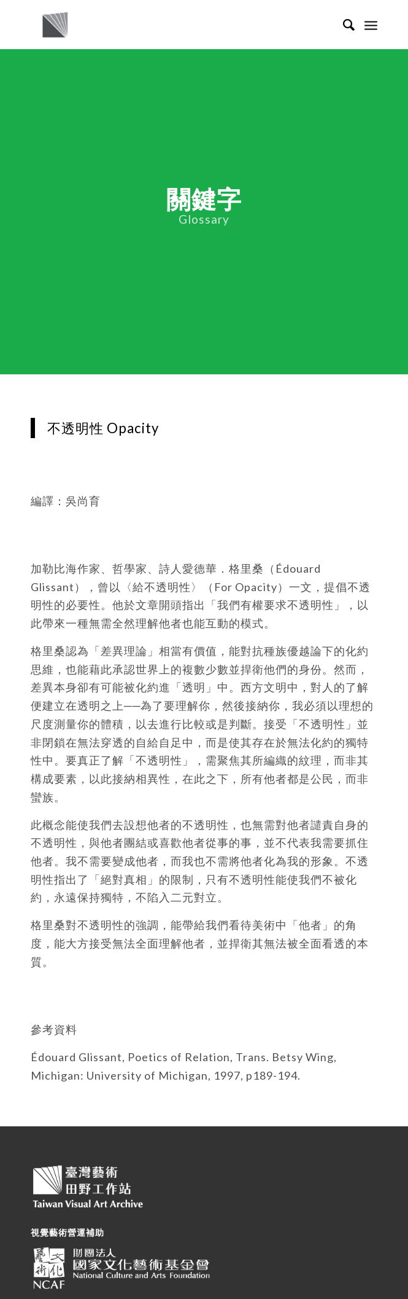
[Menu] (370, 24)
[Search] (343, 24)
